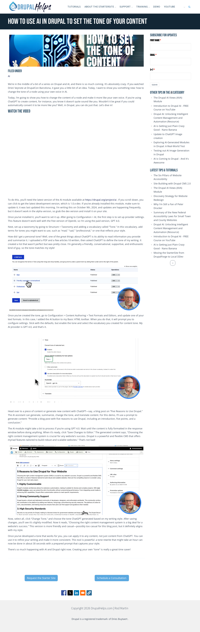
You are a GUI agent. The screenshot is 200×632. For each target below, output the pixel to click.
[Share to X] (70, 592)
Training (142, 6)
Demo (156, 6)
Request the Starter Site (41, 578)
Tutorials (74, 6)
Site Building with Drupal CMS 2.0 (172, 183)
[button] (89, 592)
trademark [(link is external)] (102, 619)
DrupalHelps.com (102, 608)
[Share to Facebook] (63, 592)
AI (9, 76)
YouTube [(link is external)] (173, 6)
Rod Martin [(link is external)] (122, 608)
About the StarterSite (99, 6)
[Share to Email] (82, 592)
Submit (154, 85)
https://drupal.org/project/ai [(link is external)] (101, 199)
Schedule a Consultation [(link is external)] (112, 578)
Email (152, 55)
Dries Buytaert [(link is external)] (120, 619)
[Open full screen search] (189, 6)
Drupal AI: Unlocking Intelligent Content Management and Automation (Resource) (171, 117)
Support (125, 6)
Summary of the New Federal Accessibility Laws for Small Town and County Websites (172, 216)
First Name (154, 40)
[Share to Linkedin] (76, 592)
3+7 (151, 69)
